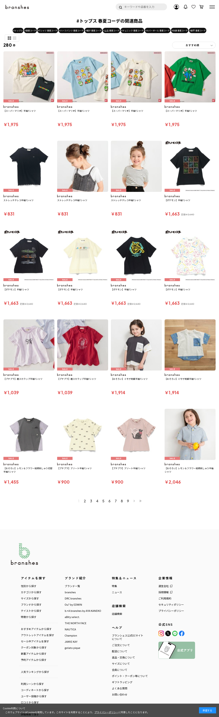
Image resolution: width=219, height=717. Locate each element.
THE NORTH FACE (75, 623)
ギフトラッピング (122, 682)
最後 (140, 501)
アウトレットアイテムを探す (37, 635)
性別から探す (28, 586)
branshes (70, 592)
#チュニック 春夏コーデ (132, 30)
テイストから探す (31, 610)
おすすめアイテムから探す (36, 629)
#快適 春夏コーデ (180, 30)
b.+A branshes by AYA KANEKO (83, 610)
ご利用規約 (164, 598)
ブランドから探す (31, 604)
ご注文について (121, 645)
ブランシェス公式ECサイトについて (127, 637)
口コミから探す (30, 702)
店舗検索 (117, 614)
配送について (119, 651)
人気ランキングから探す (35, 672)
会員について (119, 670)
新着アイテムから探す (33, 653)
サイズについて (121, 663)
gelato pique (72, 648)
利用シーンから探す (32, 684)
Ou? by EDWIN (73, 604)
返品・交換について (123, 657)
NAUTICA (70, 629)
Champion (71, 635)
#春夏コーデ (30, 30)
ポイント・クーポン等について (130, 676)
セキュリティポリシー (171, 604)
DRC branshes (73, 598)
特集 (114, 586)
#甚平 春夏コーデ (198, 30)
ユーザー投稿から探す (34, 696)
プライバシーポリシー (171, 610)
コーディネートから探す (35, 690)
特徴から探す (28, 617)
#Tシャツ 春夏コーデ (47, 30)
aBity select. (72, 617)
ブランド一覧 (72, 586)
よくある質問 (119, 688)
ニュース (117, 592)
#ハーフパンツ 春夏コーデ (71, 30)
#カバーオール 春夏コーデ (157, 30)
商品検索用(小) (14, 38)
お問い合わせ (119, 694)
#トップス (18, 30)
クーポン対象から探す (34, 647)
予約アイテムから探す (33, 660)
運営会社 (163, 586)
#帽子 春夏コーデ (93, 30)
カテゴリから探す (31, 592)
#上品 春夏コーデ (111, 30)
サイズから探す (30, 598)
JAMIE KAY (71, 641)
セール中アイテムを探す (35, 641)
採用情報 (163, 592)
